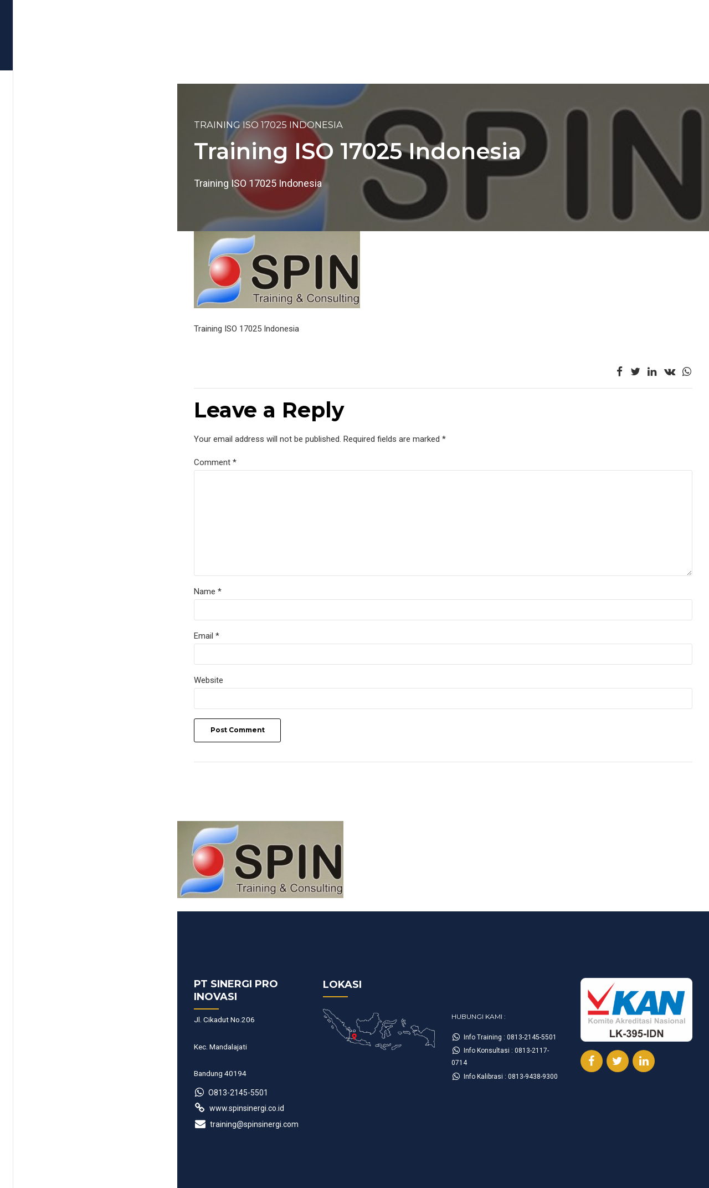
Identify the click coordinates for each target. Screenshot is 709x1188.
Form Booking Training (214, 69)
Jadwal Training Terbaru (88, 69)
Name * (52, 593)
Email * (51, 638)
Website (53, 682)
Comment (60, 462)
